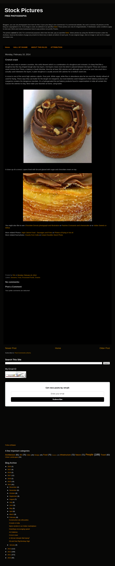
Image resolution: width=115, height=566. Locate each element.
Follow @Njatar (10, 445)
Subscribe (57, 399)
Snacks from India (32, 235)
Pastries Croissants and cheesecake (75, 225)
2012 (10, 552)
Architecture (10, 455)
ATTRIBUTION (56, 47)
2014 (10, 484)
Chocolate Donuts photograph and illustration (42, 225)
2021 (10, 469)
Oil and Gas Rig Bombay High (19, 541)
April (11, 511)
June (11, 505)
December (13, 487)
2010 (10, 558)
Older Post (105, 348)
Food (19, 277)
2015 (10, 481)
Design (36, 455)
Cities (29, 455)
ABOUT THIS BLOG (39, 47)
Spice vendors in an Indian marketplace (22, 526)
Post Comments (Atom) (23, 353)
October (12, 493)
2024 (10, 466)
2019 (10, 472)
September (13, 496)
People (89, 454)
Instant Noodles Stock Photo (52, 235)
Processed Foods (28, 277)
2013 (10, 549)
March (11, 514)
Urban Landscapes (11, 457)
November (13, 490)
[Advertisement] (22, 250)
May (11, 508)
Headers (54, 455)
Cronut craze (13, 535)
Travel (103, 455)
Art (21, 455)
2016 (10, 478)
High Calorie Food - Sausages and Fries (37, 233)
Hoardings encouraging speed (19, 529)
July (11, 502)
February (12, 517)
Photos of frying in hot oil (64, 233)
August (12, 499)
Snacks (37, 277)
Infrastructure (65, 455)
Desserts (14, 277)
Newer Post (10, 348)
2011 (10, 555)
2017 (10, 475)
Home (7, 47)
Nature (78, 455)
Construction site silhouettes (19, 520)
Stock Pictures (24, 10)
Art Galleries (13, 532)
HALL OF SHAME (20, 47)
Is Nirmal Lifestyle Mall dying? (19, 538)
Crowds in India (14, 523)
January (12, 545)
